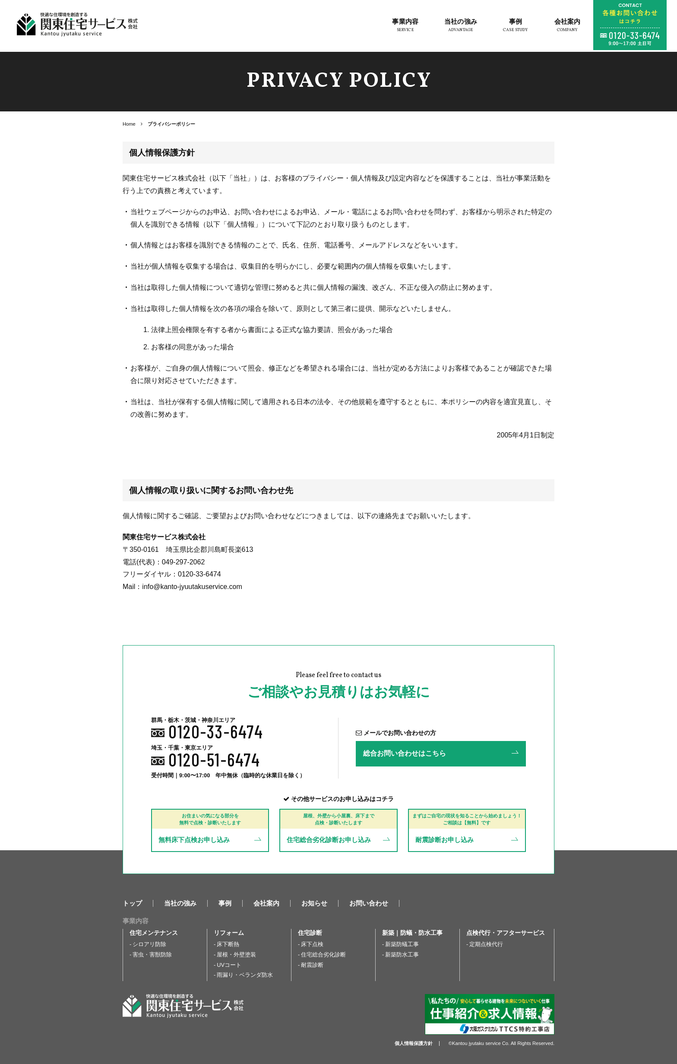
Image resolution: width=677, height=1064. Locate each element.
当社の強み (458, 27)
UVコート (229, 965)
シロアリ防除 (149, 944)
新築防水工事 (402, 954)
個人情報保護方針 (414, 1043)
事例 (513, 27)
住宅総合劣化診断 (323, 954)
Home (129, 124)
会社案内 (564, 27)
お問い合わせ (368, 903)
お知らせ (314, 903)
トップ (132, 903)
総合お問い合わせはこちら (404, 753)
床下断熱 (228, 944)
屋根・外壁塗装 (236, 954)
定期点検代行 (486, 944)
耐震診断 (312, 965)
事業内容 (402, 27)
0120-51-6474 (214, 759)
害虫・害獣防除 (152, 954)
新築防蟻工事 (402, 944)
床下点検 (312, 944)
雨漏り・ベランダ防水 (245, 975)
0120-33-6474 (215, 731)
